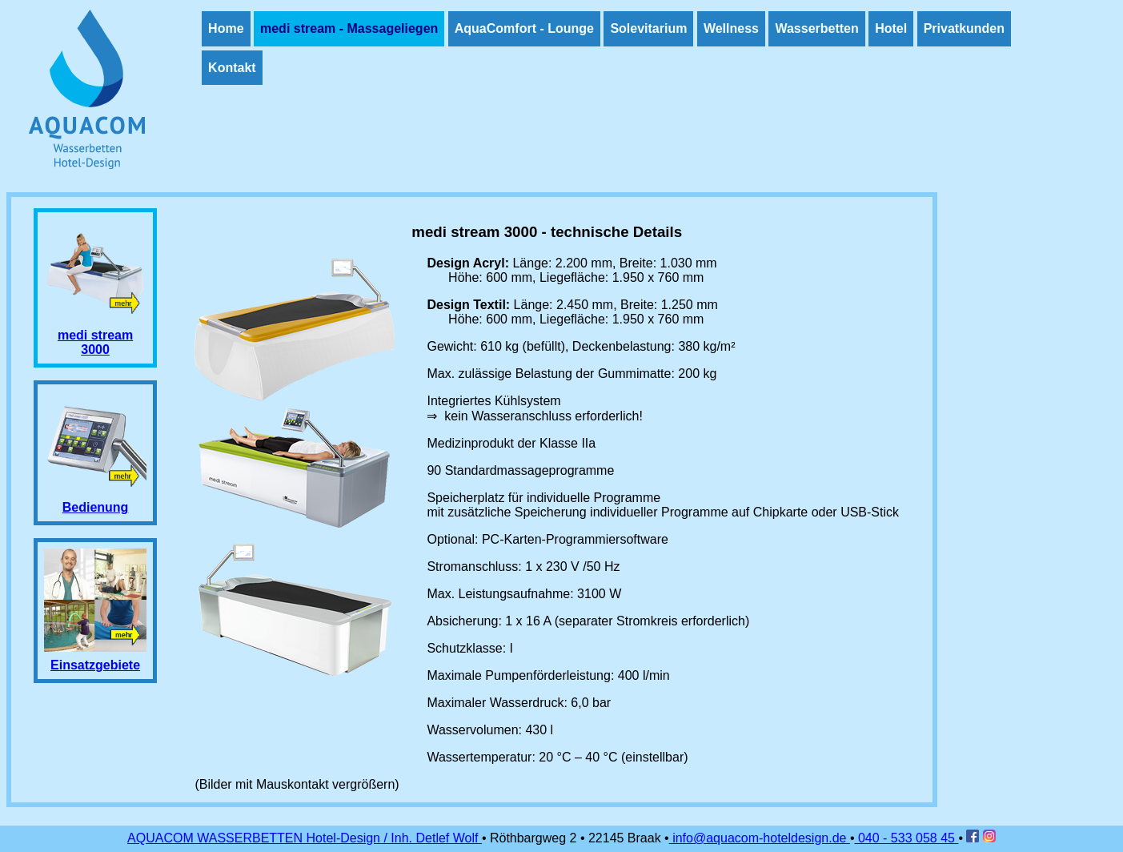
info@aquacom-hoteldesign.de (759, 838)
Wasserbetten (816, 28)
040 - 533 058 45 (907, 838)
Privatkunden (964, 28)
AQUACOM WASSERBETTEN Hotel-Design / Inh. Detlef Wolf (304, 838)
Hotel (891, 28)
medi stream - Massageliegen (349, 28)
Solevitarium (648, 28)
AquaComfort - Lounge (524, 28)
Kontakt (232, 67)
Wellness (731, 28)
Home (225, 28)
